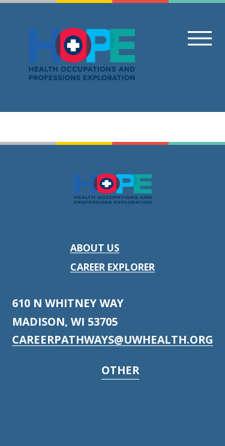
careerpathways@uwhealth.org (112, 339)
